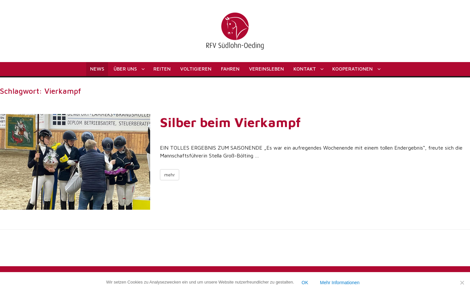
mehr (169, 174)
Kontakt (304, 69)
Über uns (125, 69)
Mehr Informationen (339, 282)
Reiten (162, 69)
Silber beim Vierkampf (230, 122)
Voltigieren (196, 69)
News (97, 69)
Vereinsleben (266, 69)
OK (305, 282)
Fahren (230, 69)
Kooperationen (352, 69)
